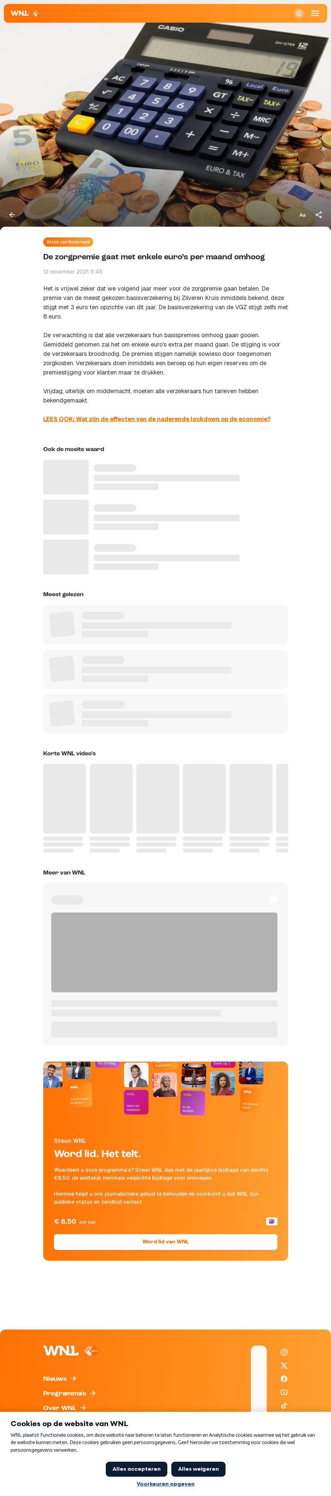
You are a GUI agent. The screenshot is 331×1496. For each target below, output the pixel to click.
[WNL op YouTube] (284, 1392)
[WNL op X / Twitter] (284, 1366)
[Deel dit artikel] (319, 214)
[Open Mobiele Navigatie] (315, 13)
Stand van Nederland (68, 242)
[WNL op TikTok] (284, 1405)
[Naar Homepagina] (26, 13)
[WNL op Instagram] (284, 1352)
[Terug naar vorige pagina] (12, 214)
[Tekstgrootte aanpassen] (302, 214)
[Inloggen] (299, 13)
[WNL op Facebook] (284, 1379)
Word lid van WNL (165, 1242)
